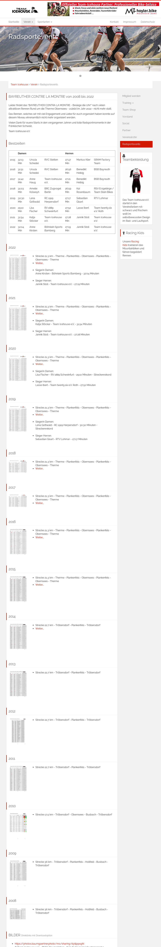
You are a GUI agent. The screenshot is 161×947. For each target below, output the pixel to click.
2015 (12, 569)
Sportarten (45, 21)
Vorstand (127, 116)
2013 (12, 664)
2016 (12, 522)
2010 (12, 806)
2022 (12, 247)
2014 (12, 616)
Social (125, 123)
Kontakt (114, 21)
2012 (12, 711)
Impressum (129, 21)
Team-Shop (129, 109)
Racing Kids (135, 233)
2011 (12, 759)
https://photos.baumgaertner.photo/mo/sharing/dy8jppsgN (49, 943)
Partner (126, 130)
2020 (12, 348)
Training (128, 102)
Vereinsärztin (129, 137)
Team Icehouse (19, 84)
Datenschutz (148, 21)
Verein (28, 21)
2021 (12, 298)
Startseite (13, 21)
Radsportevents (131, 144)
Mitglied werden (131, 96)
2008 (12, 901)
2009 (12, 853)
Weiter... (39, 263)
